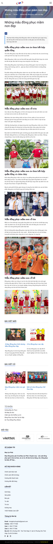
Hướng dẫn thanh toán (11, 478)
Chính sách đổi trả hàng (12, 475)
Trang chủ (8, 14)
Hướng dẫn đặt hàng (11, 481)
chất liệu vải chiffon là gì (13, 415)
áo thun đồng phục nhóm (13, 420)
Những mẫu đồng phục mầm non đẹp (31, 14)
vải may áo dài (9, 412)
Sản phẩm (8, 495)
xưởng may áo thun (11, 410)
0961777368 (14, 524)
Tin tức (15, 14)
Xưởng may (8, 507)
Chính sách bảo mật (11, 472)
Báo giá (7, 498)
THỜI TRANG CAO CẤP (12, 511)
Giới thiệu (7, 492)
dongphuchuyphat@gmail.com (18, 521)
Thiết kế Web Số (44, 542)
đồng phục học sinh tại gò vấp (14, 417)
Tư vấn (7, 501)
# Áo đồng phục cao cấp (35, 344)
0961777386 (13, 528)
